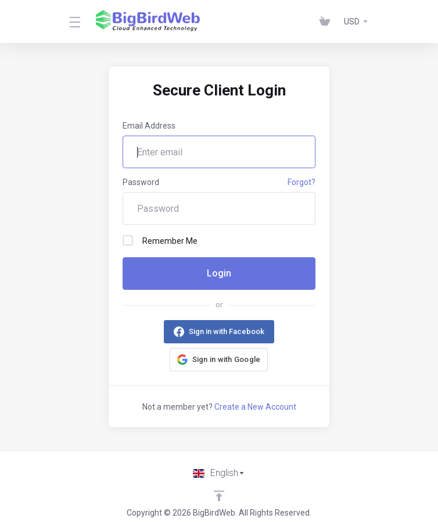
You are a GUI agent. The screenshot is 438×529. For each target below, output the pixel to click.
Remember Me (160, 240)
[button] (219, 359)
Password (141, 182)
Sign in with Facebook (226, 331)
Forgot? (301, 182)
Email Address (149, 125)
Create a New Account (255, 406)
